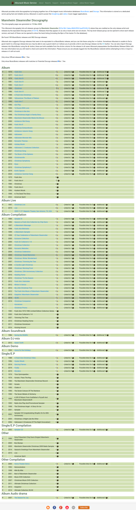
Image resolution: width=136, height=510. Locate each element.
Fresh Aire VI (19, 92)
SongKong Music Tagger (69, 3)
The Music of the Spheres (23, 154)
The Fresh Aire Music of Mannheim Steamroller (31, 291)
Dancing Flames (20, 364)
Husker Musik (19, 361)
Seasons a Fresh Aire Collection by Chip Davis (31, 222)
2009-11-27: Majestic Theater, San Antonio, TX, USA (33, 211)
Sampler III (18, 219)
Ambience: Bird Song (22, 121)
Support (55, 3)
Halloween (18, 134)
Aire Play (17, 105)
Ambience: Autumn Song (23, 131)
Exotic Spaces (19, 171)
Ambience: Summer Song (23, 174)
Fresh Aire (18, 72)
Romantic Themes (21, 141)
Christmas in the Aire (22, 111)
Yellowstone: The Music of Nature (26, 98)
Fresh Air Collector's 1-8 (23, 242)
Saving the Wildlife (21, 335)
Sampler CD (18, 430)
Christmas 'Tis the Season (23, 278)
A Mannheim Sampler (22, 232)
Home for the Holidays (22, 350)
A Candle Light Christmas (23, 265)
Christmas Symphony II (22, 167)
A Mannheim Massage (22, 225)
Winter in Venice (20, 285)
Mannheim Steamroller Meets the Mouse (29, 118)
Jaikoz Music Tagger (87, 3)
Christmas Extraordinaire (23, 128)
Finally (16, 368)
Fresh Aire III (18, 78)
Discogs (96, 11)
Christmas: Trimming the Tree (25, 262)
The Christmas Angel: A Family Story (27, 115)
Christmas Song (20, 151)
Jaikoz (65, 14)
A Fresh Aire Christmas (22, 95)
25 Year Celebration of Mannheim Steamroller (31, 235)
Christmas (18, 88)
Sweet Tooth (18, 343)
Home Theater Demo (22, 464)
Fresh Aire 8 (18, 125)
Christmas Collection (22, 245)
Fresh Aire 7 (18, 101)
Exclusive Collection (21, 239)
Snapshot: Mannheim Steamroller (26, 295)
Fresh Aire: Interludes (22, 281)
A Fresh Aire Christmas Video (25, 358)
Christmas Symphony (22, 161)
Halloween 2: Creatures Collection (26, 148)
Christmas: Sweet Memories (24, 255)
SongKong (55, 14)
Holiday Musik (19, 144)
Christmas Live (19, 205)
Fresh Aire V (18, 85)
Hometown (18, 304)
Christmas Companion (22, 301)
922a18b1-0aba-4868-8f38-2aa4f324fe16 (74, 28)
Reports (48, 3)
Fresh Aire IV (19, 82)
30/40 (16, 298)
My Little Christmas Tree (23, 288)
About (41, 3)
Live (15, 208)
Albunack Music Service (24, 3)
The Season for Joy (21, 498)
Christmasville (19, 157)
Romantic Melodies (21, 248)
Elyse (16, 164)
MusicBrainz (85, 11)
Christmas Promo (20, 308)
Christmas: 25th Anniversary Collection (28, 271)
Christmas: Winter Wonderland (25, 258)
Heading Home (19, 275)
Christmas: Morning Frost (23, 268)
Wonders (17, 371)
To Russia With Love (21, 108)
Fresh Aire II (18, 75)
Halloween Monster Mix (23, 138)
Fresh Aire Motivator (21, 229)
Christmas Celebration (22, 252)
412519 (35, 31)
